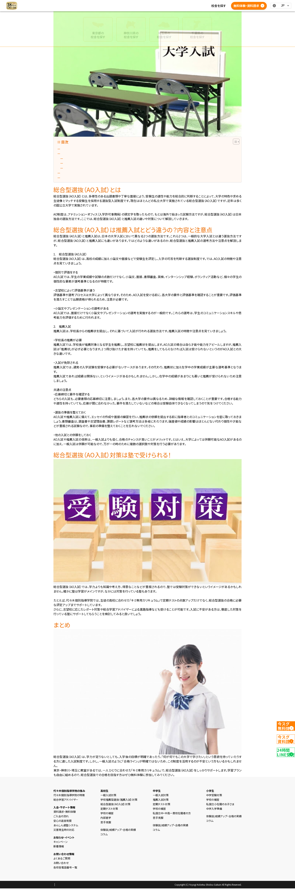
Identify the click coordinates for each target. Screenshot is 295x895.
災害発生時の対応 (63, 836)
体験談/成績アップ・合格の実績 (96, 8)
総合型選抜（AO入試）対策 (115, 811)
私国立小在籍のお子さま (220, 811)
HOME (80, 3)
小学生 (113, 3)
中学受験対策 (214, 802)
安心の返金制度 (62, 827)
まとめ (65, 183)
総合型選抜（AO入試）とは (78, 149)
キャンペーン (60, 848)
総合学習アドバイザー (65, 806)
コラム (181, 3)
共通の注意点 (73, 172)
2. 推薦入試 (73, 166)
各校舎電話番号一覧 (155, 8)
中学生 (125, 3)
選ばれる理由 (97, 3)
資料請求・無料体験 (64, 818)
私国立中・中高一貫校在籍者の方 (172, 820)
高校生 (137, 3)
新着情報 (168, 3)
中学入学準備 (214, 815)
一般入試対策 (108, 802)
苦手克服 (105, 829)
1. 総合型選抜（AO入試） (81, 160)
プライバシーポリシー (65, 891)
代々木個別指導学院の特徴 (69, 802)
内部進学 (105, 824)
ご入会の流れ (61, 823)
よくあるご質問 (129, 8)
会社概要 (85, 891)
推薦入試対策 (161, 806)
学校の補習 (106, 820)
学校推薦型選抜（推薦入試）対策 (118, 806)
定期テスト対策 (109, 815)
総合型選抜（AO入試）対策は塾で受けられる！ (90, 177)
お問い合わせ (61, 869)
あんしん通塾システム (65, 832)
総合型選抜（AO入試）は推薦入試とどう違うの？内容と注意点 (100, 154)
